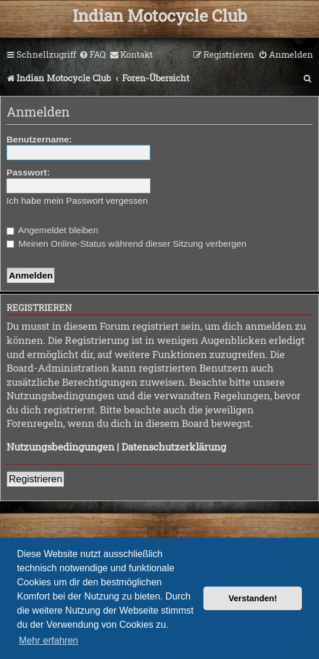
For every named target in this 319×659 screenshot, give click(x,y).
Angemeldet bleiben (52, 230)
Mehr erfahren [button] (48, 640)
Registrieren (35, 479)
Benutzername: (39, 139)
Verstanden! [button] (253, 598)
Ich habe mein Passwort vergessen (77, 201)
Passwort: (28, 172)
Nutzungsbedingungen (60, 446)
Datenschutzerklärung (173, 446)
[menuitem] (92, 55)
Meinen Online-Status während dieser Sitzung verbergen (126, 244)
